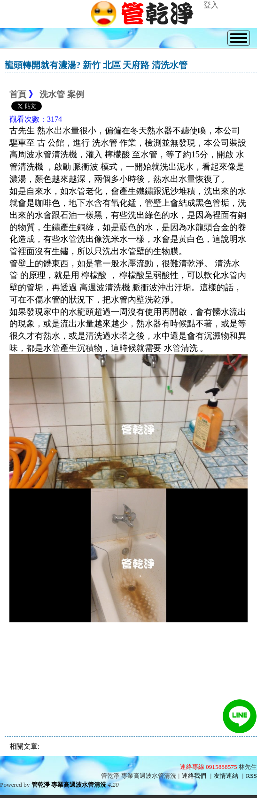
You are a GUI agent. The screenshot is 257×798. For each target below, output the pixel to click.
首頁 (17, 94)
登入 (210, 5)
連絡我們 (194, 775)
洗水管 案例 (61, 94)
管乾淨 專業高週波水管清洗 (68, 784)
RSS (251, 775)
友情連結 (226, 775)
